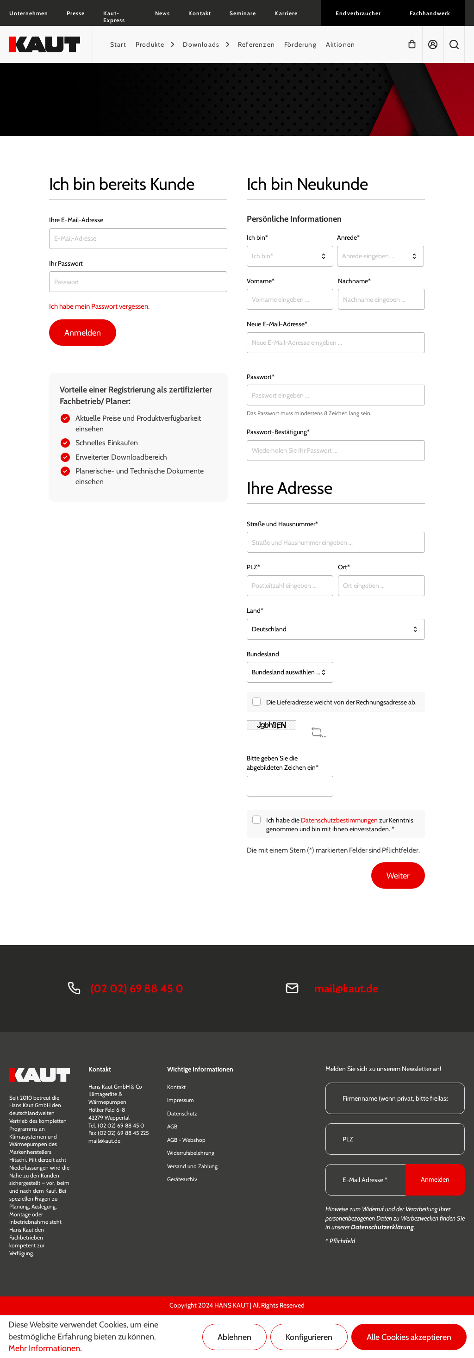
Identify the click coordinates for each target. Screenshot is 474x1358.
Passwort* (260, 377)
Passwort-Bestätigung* (278, 432)
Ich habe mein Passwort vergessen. (99, 306)
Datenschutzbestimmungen (339, 820)
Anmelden (82, 333)
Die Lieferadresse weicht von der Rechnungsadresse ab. (341, 702)
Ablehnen (234, 1337)
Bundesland (263, 654)
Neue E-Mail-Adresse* (277, 324)
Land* (255, 610)
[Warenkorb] (412, 44)
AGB (172, 1126)
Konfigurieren (309, 1337)
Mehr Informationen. (45, 1348)
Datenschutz (182, 1113)
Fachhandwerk (430, 13)
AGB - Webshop (186, 1139)
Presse (76, 13)
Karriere (285, 13)
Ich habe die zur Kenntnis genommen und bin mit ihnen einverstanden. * (339, 825)
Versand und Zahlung (192, 1166)
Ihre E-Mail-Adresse (76, 220)
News (162, 13)
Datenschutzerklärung (382, 1227)
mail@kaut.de (346, 988)
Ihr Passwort (66, 263)
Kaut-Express (114, 17)
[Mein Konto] (432, 44)
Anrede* (348, 237)
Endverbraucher (358, 13)
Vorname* (260, 281)
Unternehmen (28, 13)
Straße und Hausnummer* (282, 524)
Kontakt (199, 13)
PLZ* (253, 567)
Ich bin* (257, 237)
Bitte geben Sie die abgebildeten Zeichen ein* (282, 763)
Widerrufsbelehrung (190, 1152)
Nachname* (354, 281)
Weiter (398, 876)
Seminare (243, 13)
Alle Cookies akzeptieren (409, 1337)
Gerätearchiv (182, 1179)
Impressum (180, 1099)
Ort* (344, 567)
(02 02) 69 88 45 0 (136, 988)
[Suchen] (454, 44)
